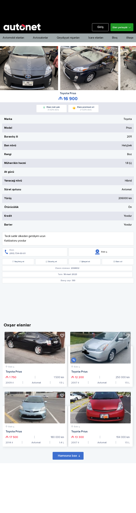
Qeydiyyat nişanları (68, 37)
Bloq (114, 37)
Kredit (8, 216)
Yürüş (8, 198)
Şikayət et (84, 261)
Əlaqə (129, 37)
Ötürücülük (11, 207)
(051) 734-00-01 (18, 253)
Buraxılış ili (11, 136)
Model (8, 128)
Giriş (100, 27)
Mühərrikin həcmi (15, 163)
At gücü (9, 172)
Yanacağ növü (13, 180)
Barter (8, 224)
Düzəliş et (51, 261)
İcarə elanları (95, 37)
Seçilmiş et (18, 261)
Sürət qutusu (12, 189)
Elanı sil (117, 261)
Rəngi (7, 154)
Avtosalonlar (40, 37)
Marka (8, 119)
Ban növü (10, 145)
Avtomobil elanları (13, 37)
